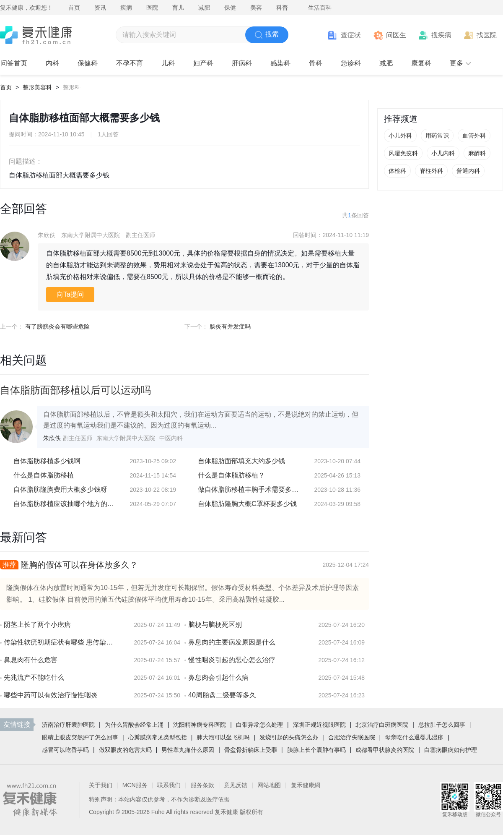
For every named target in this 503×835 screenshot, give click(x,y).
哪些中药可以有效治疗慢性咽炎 (51, 695)
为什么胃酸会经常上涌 (134, 724)
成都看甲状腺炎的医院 (384, 749)
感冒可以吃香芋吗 (65, 749)
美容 (256, 7)
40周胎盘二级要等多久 (222, 695)
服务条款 (202, 785)
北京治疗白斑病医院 (381, 724)
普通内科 (468, 170)
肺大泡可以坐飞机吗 (223, 737)
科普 (282, 7)
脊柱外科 (431, 170)
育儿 (178, 7)
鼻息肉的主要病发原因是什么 (231, 642)
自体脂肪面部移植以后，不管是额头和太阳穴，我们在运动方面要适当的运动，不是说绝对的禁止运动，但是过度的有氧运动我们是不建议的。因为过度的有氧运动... (200, 420)
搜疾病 (441, 35)
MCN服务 (135, 785)
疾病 (126, 7)
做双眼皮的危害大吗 (125, 749)
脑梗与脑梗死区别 (215, 624)
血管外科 (474, 135)
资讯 (100, 7)
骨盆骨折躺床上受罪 (250, 749)
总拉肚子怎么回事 (441, 724)
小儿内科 (443, 153)
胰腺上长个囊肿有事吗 (316, 749)
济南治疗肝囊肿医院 (68, 724)
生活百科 (320, 7)
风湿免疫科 (403, 153)
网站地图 (269, 785)
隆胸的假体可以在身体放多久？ (79, 564)
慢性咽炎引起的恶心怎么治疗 (231, 659)
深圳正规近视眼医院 (319, 724)
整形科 (71, 87)
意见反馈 (235, 785)
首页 (74, 7)
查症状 (351, 35)
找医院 (487, 35)
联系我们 (169, 785)
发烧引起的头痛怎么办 (288, 737)
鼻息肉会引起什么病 (218, 677)
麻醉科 (477, 153)
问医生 (396, 35)
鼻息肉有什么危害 (30, 659)
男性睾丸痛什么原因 (187, 749)
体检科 (397, 170)
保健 (230, 7)
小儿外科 (400, 135)
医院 (152, 7)
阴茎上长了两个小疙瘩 (37, 624)
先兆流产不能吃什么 (34, 677)
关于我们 (100, 785)
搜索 (267, 35)
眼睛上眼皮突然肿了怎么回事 (80, 737)
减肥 (204, 7)
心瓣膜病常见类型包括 (157, 737)
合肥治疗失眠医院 (351, 737)
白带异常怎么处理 (259, 724)
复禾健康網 (305, 785)
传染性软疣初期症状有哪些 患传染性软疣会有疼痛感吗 (60, 642)
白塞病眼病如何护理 (450, 749)
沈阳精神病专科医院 (199, 724)
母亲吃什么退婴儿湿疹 (414, 737)
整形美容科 (37, 87)
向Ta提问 (70, 294)
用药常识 (437, 135)
